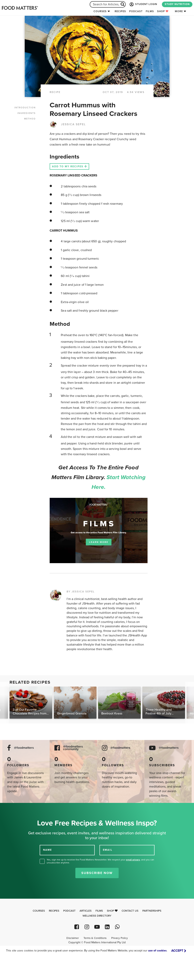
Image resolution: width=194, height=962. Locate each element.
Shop (162, 11)
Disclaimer (72, 938)
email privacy (133, 859)
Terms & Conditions (95, 938)
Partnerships (151, 910)
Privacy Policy (119, 938)
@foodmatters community (73, 748)
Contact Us (130, 910)
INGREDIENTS (26, 113)
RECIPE (55, 92)
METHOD (30, 118)
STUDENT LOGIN (143, 4)
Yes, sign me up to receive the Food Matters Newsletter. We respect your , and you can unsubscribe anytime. (100, 861)
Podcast (136, 11)
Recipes (120, 11)
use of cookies (157, 950)
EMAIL (107, 849)
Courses (100, 11)
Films (150, 11)
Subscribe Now (97, 873)
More (179, 11)
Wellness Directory (97, 915)
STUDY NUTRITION (177, 4)
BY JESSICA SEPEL (81, 591)
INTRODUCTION (25, 107)
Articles (86, 910)
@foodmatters (24, 748)
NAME (47, 849)
